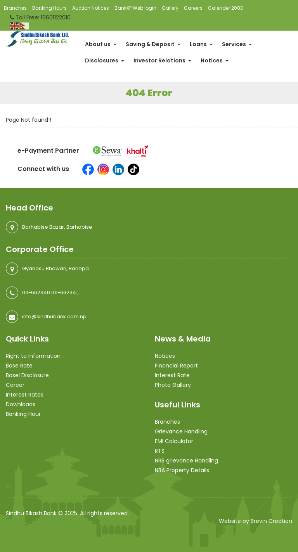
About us (100, 44)
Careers (193, 8)
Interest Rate (172, 375)
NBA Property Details (182, 470)
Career (15, 385)
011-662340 (36, 292)
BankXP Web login (135, 8)
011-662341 (64, 292)
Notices (215, 60)
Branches (15, 8)
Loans (201, 44)
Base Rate (19, 365)
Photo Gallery (173, 385)
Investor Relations (162, 60)
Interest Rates (24, 394)
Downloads (20, 404)
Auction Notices (90, 8)
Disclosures (104, 60)
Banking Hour (23, 414)
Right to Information (33, 356)
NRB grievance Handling (186, 460)
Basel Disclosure (27, 375)
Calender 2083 (225, 8)
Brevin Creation (271, 521)
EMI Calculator (174, 441)
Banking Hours (49, 8)
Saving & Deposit (153, 44)
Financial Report (176, 365)
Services (237, 44)
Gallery (170, 8)
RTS (160, 451)
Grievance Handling (181, 431)
